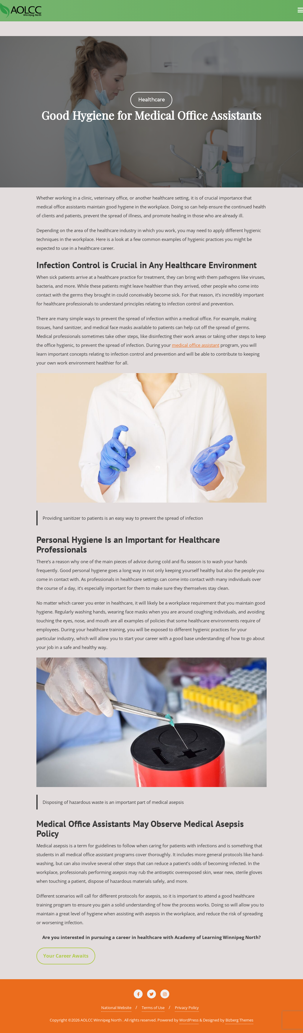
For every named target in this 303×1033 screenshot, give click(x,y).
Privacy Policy (187, 1007)
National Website (116, 1007)
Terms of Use (153, 1007)
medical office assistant (195, 345)
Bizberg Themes (239, 1020)
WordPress (189, 1020)
